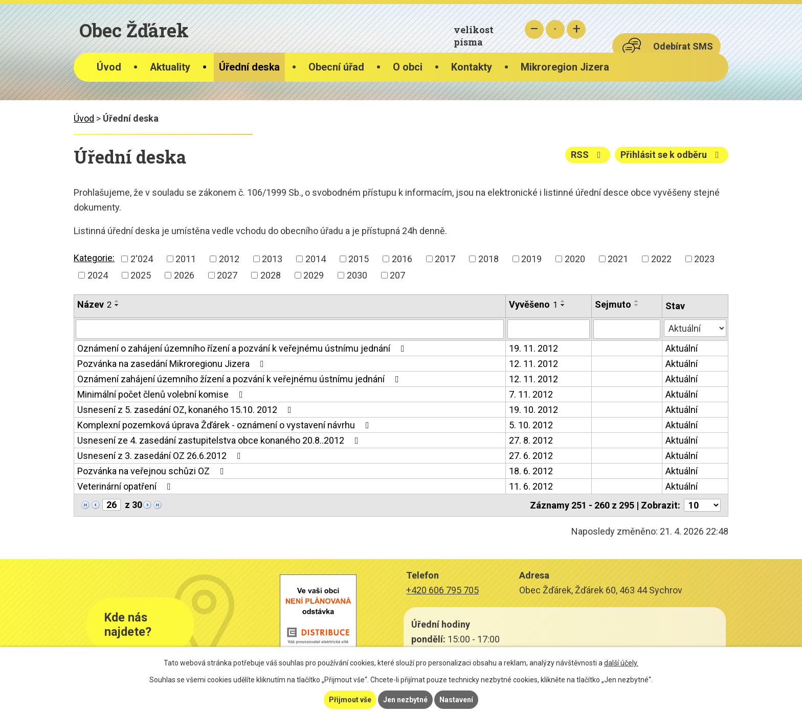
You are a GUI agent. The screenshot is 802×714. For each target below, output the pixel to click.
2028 (270, 275)
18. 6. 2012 (531, 471)
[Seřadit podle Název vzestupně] (117, 301)
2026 (184, 275)
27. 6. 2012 (531, 455)
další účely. (621, 663)
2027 (227, 275)
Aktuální (681, 348)
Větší (576, 29)
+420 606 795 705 (442, 590)
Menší (534, 29)
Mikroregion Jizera (565, 67)
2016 (402, 259)
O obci (407, 67)
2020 (575, 259)
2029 (313, 275)
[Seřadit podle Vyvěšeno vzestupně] (563, 301)
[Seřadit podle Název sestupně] (117, 305)
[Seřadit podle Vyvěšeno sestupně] (563, 305)
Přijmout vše (350, 700)
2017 (445, 259)
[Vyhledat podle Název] (290, 329)
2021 (618, 259)
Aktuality (170, 67)
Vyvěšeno (533, 304)
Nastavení (456, 700)
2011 (185, 259)
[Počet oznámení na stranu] (702, 505)
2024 (97, 275)
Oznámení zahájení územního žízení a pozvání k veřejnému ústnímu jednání (240, 379)
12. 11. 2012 (533, 363)
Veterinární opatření (126, 486)
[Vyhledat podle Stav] (695, 328)
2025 (140, 275)
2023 (704, 259)
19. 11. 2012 (533, 348)
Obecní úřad (336, 67)
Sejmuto (613, 304)
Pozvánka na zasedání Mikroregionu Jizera (172, 363)
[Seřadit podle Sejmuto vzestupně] (636, 301)
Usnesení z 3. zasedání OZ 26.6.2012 (161, 455)
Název (94, 304)
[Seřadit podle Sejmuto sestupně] (636, 305)
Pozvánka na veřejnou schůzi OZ (152, 471)
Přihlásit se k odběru (671, 154)
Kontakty (471, 67)
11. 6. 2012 (531, 486)
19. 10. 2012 (533, 409)
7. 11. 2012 (531, 394)
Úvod (109, 67)
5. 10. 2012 (531, 425)
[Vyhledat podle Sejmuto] (626, 329)
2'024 (141, 259)
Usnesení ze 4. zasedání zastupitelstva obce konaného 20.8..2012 (220, 440)
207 (397, 275)
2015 (358, 259)
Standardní (555, 29)
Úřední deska (249, 67)
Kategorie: (94, 257)
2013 (272, 259)
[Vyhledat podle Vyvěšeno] (548, 329)
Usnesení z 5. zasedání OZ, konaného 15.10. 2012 (186, 409)
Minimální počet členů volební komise (162, 394)
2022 (661, 259)
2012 (229, 259)
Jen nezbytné (405, 700)
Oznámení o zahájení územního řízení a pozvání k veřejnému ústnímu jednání (243, 348)
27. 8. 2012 (531, 440)
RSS (588, 154)
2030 (357, 275)
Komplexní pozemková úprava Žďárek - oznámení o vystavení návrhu (225, 425)
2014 (315, 259)
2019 (531, 259)
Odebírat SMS (683, 46)
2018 (488, 259)
